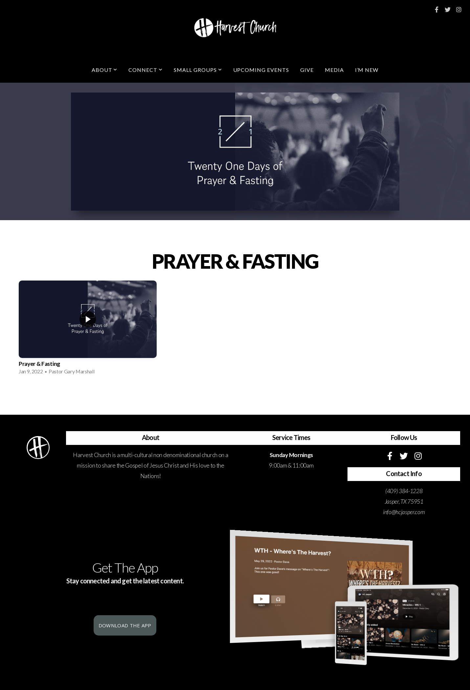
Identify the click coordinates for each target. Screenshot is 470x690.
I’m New (367, 70)
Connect (145, 70)
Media (334, 70)
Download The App (125, 625)
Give (307, 70)
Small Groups (198, 70)
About (105, 70)
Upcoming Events (261, 70)
